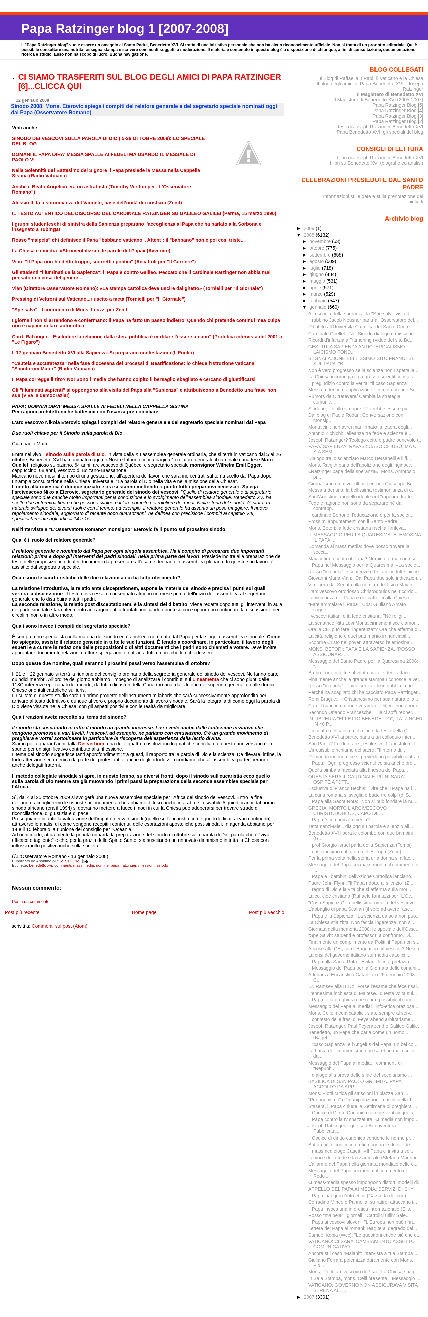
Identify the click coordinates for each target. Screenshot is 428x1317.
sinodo (162, 865)
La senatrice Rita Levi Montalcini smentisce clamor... (363, 623)
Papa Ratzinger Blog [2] (397, 121)
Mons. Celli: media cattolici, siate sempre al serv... (361, 1013)
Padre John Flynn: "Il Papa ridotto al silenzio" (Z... (360, 883)
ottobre (317, 248)
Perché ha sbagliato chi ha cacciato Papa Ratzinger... (364, 692)
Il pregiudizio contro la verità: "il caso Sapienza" (358, 383)
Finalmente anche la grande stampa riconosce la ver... (365, 679)
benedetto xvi (40, 865)
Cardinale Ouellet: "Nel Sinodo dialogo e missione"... (363, 333)
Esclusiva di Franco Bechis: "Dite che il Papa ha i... (362, 788)
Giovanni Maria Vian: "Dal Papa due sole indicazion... (364, 578)
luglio (315, 268)
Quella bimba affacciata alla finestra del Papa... (358, 770)
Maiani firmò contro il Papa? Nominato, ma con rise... (364, 558)
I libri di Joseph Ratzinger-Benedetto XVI (380, 157)
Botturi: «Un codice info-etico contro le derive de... (361, 1144)
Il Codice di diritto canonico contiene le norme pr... (361, 1138)
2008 (310, 235)
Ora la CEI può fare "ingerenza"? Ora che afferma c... (364, 629)
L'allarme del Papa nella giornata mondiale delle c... (363, 1164)
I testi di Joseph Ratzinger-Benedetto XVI (379, 126)
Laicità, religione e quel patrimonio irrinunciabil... (359, 636)
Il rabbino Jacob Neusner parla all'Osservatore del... (363, 320)
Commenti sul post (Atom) (59, 926)
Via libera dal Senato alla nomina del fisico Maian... (362, 584)
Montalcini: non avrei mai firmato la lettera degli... (360, 427)
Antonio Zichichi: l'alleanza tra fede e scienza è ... (360, 433)
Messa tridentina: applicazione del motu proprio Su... (364, 389)
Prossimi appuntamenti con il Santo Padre (352, 521)
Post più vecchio (266, 912)
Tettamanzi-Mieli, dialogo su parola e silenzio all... (360, 826)
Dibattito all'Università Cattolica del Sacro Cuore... (361, 327)
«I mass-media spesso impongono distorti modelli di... (365, 1182)
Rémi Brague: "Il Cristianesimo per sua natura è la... (363, 699)
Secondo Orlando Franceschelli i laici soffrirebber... (362, 712)
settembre (320, 255)
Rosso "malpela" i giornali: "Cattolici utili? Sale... (359, 1215)
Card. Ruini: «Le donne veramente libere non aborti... (364, 705)
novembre (320, 241)
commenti (62, 865)
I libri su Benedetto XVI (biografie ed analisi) (376, 163)
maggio (317, 281)
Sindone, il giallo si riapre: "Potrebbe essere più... (360, 408)
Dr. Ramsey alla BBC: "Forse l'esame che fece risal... (364, 986)
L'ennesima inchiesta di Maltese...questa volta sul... (362, 993)
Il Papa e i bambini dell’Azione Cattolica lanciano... (361, 876)
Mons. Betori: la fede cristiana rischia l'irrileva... (358, 528)
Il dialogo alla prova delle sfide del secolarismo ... (360, 1075)
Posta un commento (31, 901)
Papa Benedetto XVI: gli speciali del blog (380, 132)
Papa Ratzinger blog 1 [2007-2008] (124, 28)
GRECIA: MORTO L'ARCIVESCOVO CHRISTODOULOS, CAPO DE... (347, 810)
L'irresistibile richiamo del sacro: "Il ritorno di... (356, 750)
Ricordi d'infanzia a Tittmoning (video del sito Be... (361, 340)
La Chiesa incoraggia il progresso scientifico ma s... (362, 376)
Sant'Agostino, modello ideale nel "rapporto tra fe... (362, 496)
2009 (310, 228)
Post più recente (22, 912)
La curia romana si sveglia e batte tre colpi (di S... (360, 795)
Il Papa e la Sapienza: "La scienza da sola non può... (364, 916)
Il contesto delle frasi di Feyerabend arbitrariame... (361, 1019)
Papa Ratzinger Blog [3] (397, 116)
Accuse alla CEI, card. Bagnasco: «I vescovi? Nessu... (365, 948)
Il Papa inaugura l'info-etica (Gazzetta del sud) (357, 1195)
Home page (144, 912)
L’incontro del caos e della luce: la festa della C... (360, 730)
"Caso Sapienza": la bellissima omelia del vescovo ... (364, 902)
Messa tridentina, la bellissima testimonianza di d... (362, 490)
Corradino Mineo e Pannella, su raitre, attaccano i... (362, 1202)
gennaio (318, 307)
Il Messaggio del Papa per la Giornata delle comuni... (364, 968)
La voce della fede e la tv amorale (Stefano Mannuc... (364, 1157)
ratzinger (128, 865)
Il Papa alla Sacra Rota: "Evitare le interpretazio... (360, 961)
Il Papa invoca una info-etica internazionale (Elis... (361, 1209)
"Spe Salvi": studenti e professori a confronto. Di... (361, 935)
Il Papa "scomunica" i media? (339, 819)
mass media (83, 865)
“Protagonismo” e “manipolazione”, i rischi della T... (361, 1099)
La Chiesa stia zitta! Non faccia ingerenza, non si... (362, 922)
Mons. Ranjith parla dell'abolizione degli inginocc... (361, 465)
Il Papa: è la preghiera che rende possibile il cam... (361, 999)
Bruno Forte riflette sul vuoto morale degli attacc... (361, 672)
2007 (310, 1297)
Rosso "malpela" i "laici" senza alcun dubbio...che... (362, 685)
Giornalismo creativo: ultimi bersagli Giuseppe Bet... (363, 483)
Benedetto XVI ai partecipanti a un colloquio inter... (361, 737)
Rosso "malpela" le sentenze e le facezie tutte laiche (363, 571)
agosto (317, 261)
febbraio (318, 300)
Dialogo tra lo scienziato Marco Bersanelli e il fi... (359, 458)
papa (115, 865)
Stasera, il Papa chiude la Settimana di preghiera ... (362, 1106)
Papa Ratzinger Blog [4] (397, 110)
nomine (102, 865)
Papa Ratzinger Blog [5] (397, 105)
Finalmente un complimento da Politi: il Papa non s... (364, 942)
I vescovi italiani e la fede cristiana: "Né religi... (357, 616)
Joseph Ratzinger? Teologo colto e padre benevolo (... (365, 440)
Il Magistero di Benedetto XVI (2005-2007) (378, 99)
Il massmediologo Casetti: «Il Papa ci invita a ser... (361, 1151)
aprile (315, 287)
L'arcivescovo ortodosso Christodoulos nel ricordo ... (363, 591)
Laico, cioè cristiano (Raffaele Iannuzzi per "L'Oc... (361, 896)
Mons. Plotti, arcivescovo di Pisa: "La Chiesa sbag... (363, 1271)
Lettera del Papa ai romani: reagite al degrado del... (362, 1228)
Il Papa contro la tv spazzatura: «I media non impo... (363, 1119)
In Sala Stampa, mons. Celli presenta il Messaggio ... (364, 1278)
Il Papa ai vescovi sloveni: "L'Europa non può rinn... (362, 1222)
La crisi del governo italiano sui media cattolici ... (359, 955)
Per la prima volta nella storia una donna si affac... (361, 858)
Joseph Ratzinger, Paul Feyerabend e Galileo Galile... (365, 1026)
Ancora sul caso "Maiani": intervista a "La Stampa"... (363, 1253)
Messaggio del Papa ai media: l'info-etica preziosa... (363, 1006)
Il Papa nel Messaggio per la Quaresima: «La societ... (365, 565)
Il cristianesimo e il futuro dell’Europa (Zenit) (354, 851)
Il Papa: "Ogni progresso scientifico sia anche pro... (362, 763)
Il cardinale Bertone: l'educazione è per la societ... (361, 515)
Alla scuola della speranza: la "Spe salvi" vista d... (360, 313)
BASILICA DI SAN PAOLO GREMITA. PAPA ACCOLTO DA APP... (354, 1084)
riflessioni (146, 865)
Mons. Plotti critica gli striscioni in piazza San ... (358, 1093)
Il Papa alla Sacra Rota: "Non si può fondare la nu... (363, 801)
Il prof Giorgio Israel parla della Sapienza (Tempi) (360, 845)
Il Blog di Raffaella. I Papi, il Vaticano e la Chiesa (371, 78)
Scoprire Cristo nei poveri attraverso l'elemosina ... (361, 642)
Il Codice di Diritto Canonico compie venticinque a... (362, 1112)
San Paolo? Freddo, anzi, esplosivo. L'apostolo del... (363, 743)
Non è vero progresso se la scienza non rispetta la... (363, 370)
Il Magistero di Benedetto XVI (390, 94)
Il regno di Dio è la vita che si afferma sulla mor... (359, 889)
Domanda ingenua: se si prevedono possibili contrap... (365, 756)
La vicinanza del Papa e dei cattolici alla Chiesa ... (361, 597)
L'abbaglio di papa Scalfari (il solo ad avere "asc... (361, 909)
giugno (317, 274)
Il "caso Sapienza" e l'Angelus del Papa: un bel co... (362, 1044)
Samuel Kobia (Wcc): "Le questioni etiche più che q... (364, 1235)
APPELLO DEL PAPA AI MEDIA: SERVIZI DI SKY (361, 1189)
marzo (316, 294)
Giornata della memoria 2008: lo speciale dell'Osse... (364, 929)
